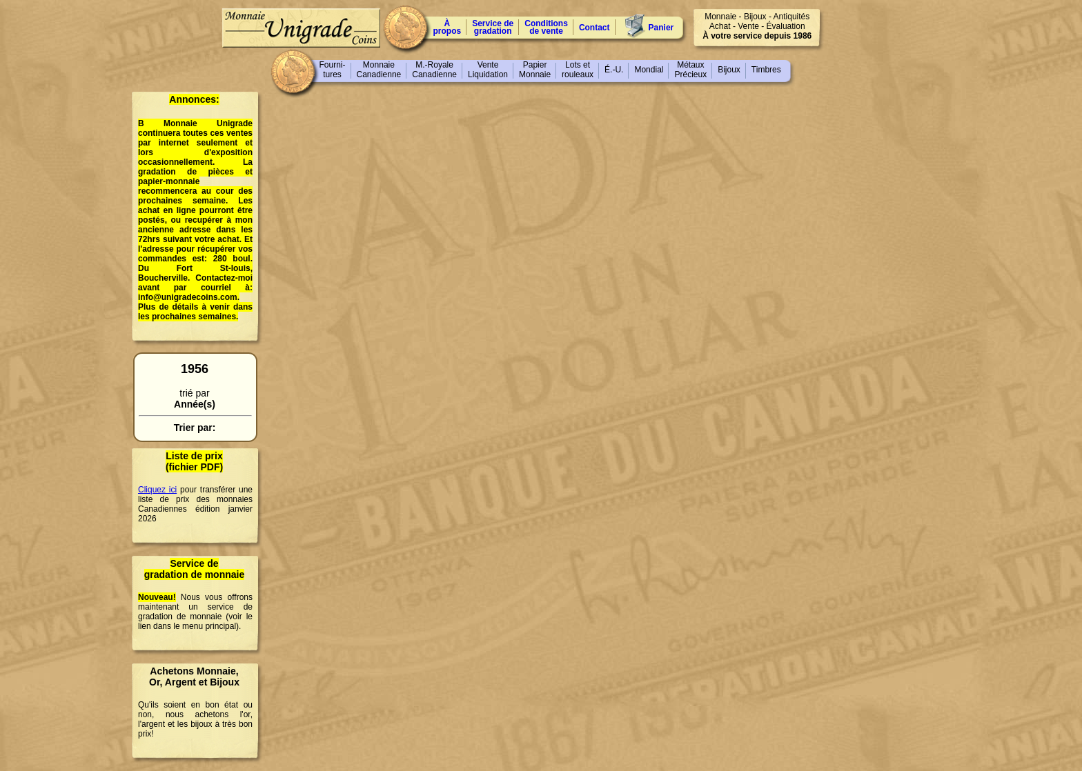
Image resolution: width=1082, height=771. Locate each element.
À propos (447, 27)
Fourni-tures (332, 69)
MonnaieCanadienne (379, 69)
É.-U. (613, 69)
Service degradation (492, 27)
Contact (594, 27)
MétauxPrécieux (690, 69)
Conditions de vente (546, 27)
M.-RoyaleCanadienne (434, 69)
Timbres (766, 69)
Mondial (648, 69)
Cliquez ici (157, 489)
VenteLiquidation (488, 69)
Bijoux (729, 69)
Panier (661, 27)
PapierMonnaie (535, 69)
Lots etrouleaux (577, 69)
